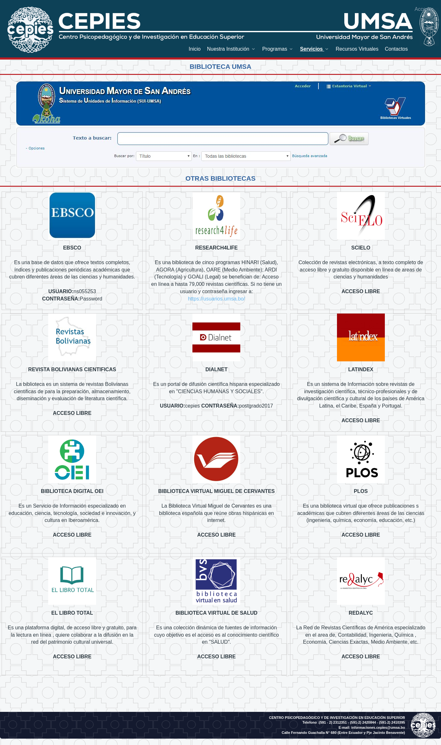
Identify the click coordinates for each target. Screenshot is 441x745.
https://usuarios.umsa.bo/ (216, 298)
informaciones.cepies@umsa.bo (378, 727)
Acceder (424, 9)
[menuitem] (194, 49)
